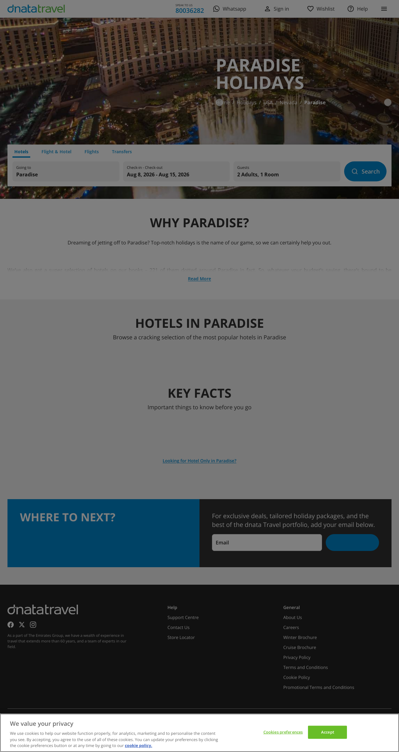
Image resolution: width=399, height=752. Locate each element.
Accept (327, 732)
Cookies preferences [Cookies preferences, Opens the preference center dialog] (283, 732)
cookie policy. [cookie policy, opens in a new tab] (138, 745)
